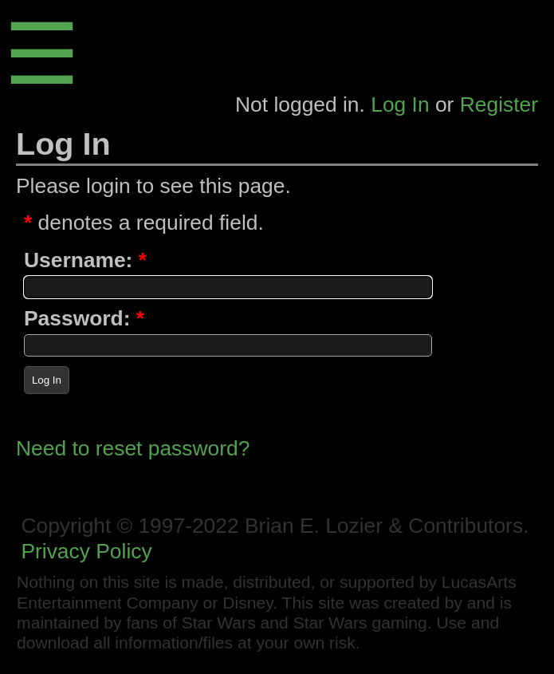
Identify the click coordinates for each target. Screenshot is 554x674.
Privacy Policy (86, 551)
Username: (78, 260)
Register (499, 104)
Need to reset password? (132, 448)
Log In (400, 104)
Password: (77, 318)
